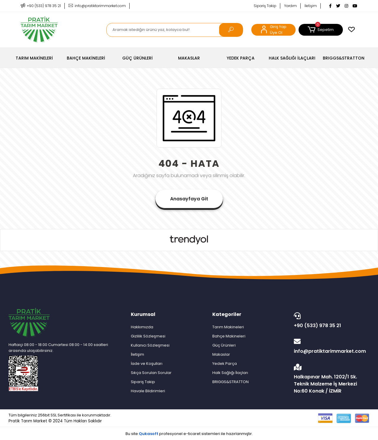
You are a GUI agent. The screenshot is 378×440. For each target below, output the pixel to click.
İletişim (310, 5)
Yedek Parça (224, 363)
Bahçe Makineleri (228, 336)
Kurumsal (143, 314)
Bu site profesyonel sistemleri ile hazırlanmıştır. (189, 433)
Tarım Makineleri (228, 327)
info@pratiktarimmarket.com (330, 346)
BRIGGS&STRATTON (230, 382)
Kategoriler (226, 314)
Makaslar (221, 354)
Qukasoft (148, 433)
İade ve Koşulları (146, 363)
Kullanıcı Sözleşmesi (150, 345)
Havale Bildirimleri (148, 391)
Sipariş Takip (265, 5)
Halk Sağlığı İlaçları (230, 372)
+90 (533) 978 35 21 (330, 320)
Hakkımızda (142, 327)
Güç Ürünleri (224, 345)
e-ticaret (192, 433)
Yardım (290, 5)
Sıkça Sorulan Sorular (151, 372)
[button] (321, 30)
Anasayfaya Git (189, 198)
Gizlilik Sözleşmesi (148, 336)
